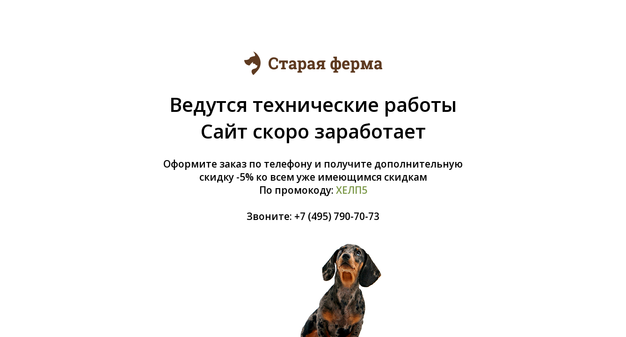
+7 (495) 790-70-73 (336, 216)
